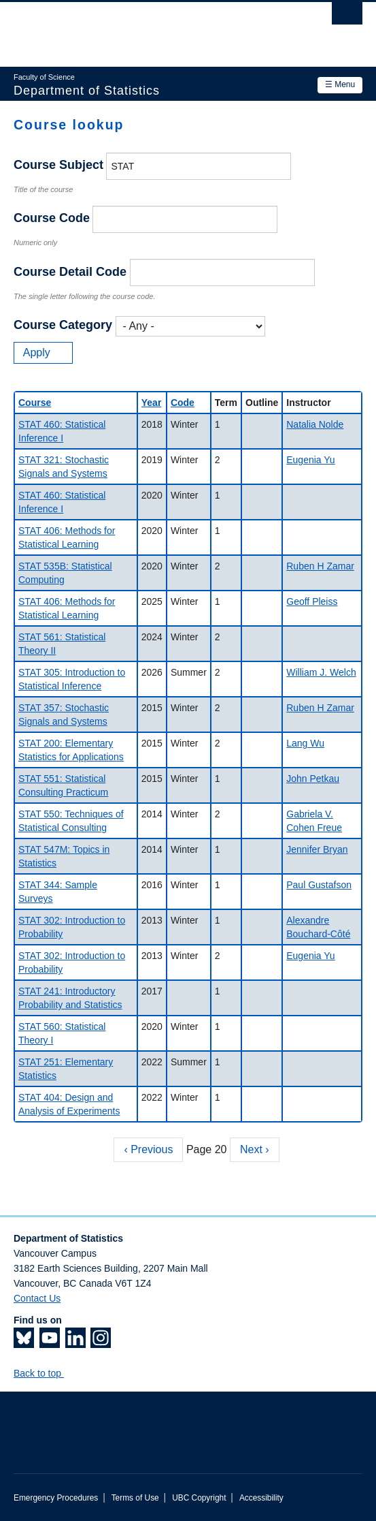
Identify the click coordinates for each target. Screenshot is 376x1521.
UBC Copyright (199, 1498)
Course (34, 402)
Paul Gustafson (319, 884)
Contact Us (37, 1298)
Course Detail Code (70, 272)
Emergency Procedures (56, 1498)
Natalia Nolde (314, 424)
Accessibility (261, 1498)
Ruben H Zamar (320, 566)
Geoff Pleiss (311, 601)
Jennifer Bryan (316, 849)
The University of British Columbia (136, 28)
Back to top (44, 1373)
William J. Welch (321, 672)
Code (182, 402)
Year (151, 402)
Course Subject (58, 165)
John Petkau (312, 778)
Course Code (52, 218)
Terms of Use (135, 1498)
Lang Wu (305, 743)
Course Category (63, 325)
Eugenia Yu (310, 459)
